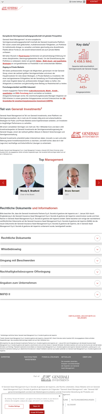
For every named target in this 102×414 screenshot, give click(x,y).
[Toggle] (99, 8)
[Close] (59, 407)
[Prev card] (3, 183)
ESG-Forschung (22, 93)
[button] (75, 2)
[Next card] (99, 183)
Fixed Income (24, 56)
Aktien (38, 61)
